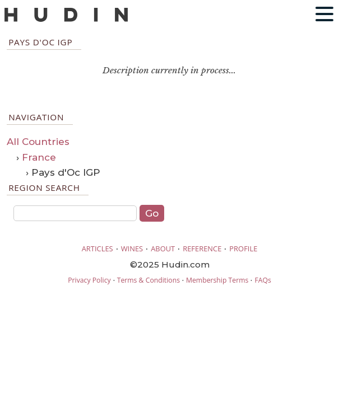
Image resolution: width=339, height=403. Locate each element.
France (39, 157)
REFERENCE (202, 248)
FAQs (262, 280)
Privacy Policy (89, 280)
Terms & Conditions (148, 280)
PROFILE (243, 248)
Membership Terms (217, 280)
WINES (132, 248)
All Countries (38, 141)
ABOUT (163, 248)
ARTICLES (97, 248)
